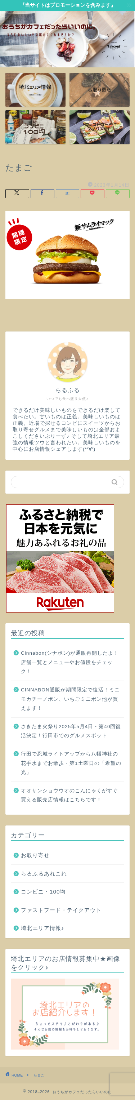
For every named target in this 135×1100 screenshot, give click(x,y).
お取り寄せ (35, 855)
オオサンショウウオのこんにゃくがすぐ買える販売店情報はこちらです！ (69, 795)
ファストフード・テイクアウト (61, 910)
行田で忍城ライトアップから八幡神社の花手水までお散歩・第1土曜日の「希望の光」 (71, 763)
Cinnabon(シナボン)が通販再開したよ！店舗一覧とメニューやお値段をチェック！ (70, 662)
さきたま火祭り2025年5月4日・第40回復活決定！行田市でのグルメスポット (71, 731)
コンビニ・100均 (43, 892)
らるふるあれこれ (44, 873)
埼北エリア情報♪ (42, 928)
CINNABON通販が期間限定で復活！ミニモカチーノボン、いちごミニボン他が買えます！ (70, 699)
